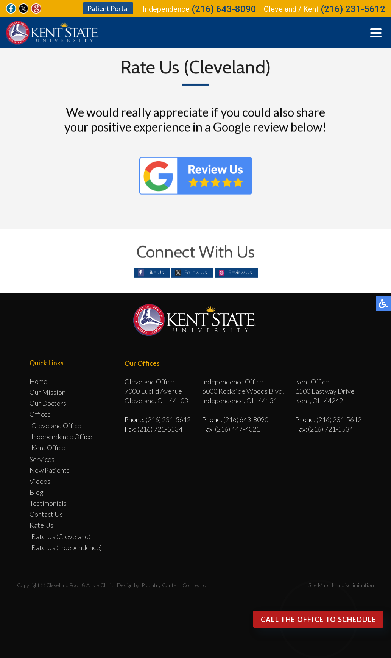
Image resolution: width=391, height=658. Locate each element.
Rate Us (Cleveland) (60, 536)
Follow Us (196, 272)
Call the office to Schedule (318, 619)
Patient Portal (108, 8)
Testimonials (48, 503)
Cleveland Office (56, 425)
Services (42, 459)
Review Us (240, 272)
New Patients (50, 470)
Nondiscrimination (353, 585)
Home (38, 381)
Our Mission (47, 392)
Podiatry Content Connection (175, 585)
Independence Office (61, 436)
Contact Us (46, 514)
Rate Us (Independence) (66, 547)
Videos (40, 481)
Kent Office (48, 447)
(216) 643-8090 (224, 9)
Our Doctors (48, 403)
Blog (37, 492)
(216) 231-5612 (353, 9)
